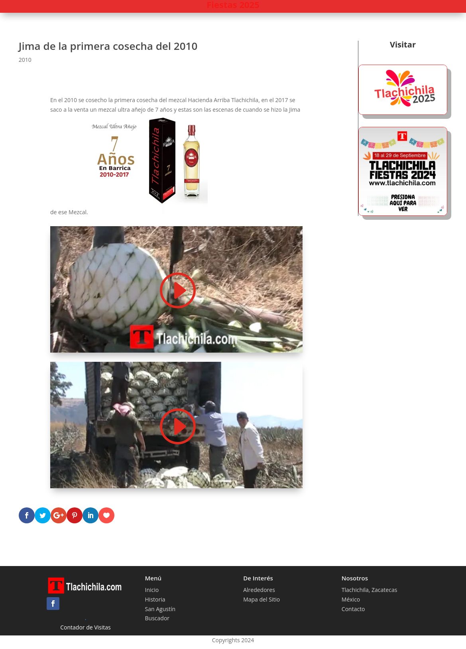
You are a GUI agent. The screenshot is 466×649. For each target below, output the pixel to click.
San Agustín (160, 609)
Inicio (152, 590)
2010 (25, 59)
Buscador (157, 618)
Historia (155, 599)
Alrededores (259, 590)
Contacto (353, 609)
